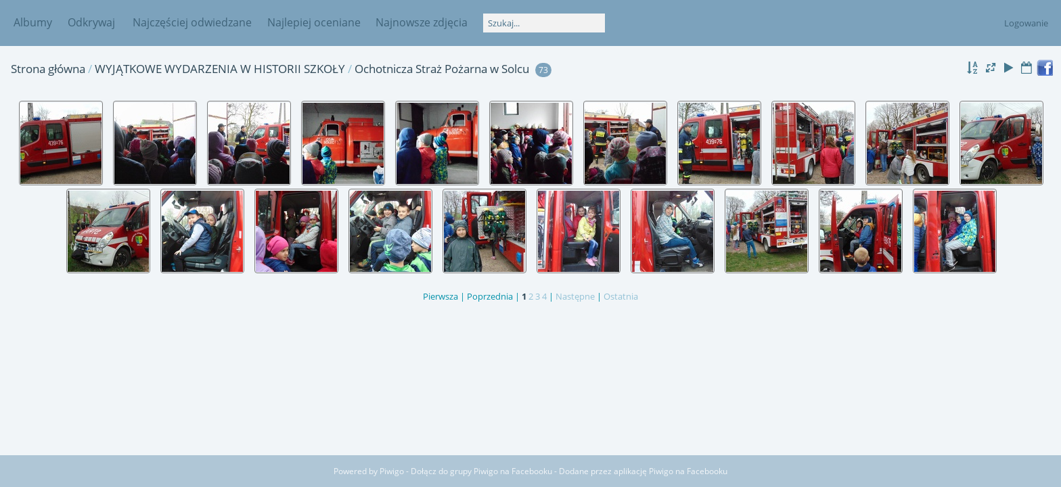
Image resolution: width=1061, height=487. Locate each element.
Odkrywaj (91, 22)
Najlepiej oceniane (314, 22)
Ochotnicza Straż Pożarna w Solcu (442, 68)
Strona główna (48, 68)
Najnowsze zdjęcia (422, 22)
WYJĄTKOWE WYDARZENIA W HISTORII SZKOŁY (220, 68)
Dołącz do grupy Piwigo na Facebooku (481, 471)
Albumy (33, 22)
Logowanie (1026, 23)
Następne (575, 296)
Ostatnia (621, 296)
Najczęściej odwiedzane (192, 22)
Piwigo (392, 471)
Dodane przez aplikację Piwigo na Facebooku (643, 471)
